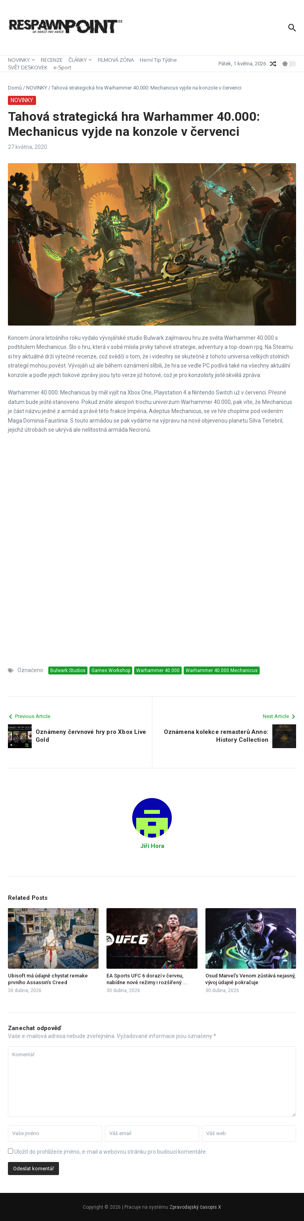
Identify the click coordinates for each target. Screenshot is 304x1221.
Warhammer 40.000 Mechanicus (222, 670)
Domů (15, 88)
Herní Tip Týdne (158, 60)
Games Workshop (110, 670)
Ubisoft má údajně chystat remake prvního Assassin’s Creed (48, 979)
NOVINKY (21, 60)
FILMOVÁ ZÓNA (116, 60)
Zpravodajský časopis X (195, 1207)
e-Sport (62, 67)
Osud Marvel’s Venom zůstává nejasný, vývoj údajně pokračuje (250, 979)
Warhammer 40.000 (158, 670)
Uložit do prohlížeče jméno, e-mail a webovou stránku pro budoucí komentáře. (110, 1152)
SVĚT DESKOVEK (28, 67)
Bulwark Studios (68, 670)
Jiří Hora (152, 846)
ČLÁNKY (80, 60)
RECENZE (52, 60)
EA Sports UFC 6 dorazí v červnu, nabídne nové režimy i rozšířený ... (146, 979)
